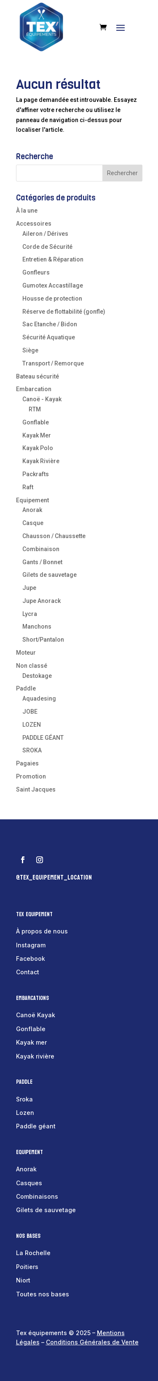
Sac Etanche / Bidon (49, 324)
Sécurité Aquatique (48, 337)
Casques (29, 1182)
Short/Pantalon (43, 639)
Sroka (24, 1099)
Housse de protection (52, 298)
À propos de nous (42, 931)
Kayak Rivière (40, 461)
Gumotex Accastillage (52, 285)
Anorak (32, 510)
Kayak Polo (37, 448)
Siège (30, 350)
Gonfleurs (36, 272)
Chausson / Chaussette (54, 536)
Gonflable (35, 422)
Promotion (31, 776)
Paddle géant (36, 1126)
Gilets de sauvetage (49, 574)
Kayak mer (31, 1042)
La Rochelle (33, 1252)
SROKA (32, 750)
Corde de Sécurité (47, 246)
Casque (32, 523)
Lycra (29, 614)
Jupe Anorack (41, 600)
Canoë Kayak (35, 1014)
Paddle (26, 688)
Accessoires (33, 223)
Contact (27, 972)
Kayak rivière (35, 1056)
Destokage (37, 675)
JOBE (29, 711)
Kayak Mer (36, 435)
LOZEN (31, 724)
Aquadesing (39, 698)
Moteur (26, 652)
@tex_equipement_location (54, 877)
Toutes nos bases (42, 1294)
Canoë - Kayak (42, 399)
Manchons (36, 626)
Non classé (31, 665)
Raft (27, 487)
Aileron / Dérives (45, 233)
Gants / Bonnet (42, 562)
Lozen (25, 1112)
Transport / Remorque (53, 363)
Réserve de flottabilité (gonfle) (63, 311)
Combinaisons (37, 1196)
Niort (23, 1280)
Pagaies (27, 763)
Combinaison (40, 549)
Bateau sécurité (37, 376)
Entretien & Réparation (52, 259)
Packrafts (35, 474)
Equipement (32, 500)
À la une (26, 210)
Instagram (31, 945)
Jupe (29, 587)
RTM (35, 409)
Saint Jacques (36, 789)
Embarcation (33, 389)
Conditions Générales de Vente (92, 1342)
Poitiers (27, 1266)
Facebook (30, 958)
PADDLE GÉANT (43, 737)
